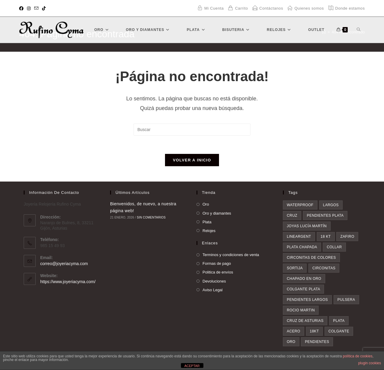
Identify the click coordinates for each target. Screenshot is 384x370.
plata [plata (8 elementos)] (338, 321)
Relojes (208, 230)
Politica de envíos (217, 272)
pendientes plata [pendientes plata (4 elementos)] (325, 215)
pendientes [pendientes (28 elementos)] (317, 342)
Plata (207, 222)
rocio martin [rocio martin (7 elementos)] (301, 310)
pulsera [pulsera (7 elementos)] (346, 300)
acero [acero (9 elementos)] (293, 331)
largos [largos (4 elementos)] (331, 205)
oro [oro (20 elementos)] (291, 342)
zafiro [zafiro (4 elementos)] (347, 236)
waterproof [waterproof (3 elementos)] (300, 205)
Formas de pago (216, 263)
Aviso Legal (212, 290)
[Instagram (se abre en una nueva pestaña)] (28, 8)
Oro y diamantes (216, 213)
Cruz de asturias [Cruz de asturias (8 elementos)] (305, 321)
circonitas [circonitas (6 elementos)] (323, 268)
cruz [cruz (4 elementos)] (292, 215)
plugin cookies (369, 363)
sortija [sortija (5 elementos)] (295, 268)
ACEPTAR (192, 366)
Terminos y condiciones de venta (230, 254)
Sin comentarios (151, 217)
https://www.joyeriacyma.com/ (67, 281)
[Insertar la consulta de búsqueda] (192, 130)
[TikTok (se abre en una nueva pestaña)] (43, 8)
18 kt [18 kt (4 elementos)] (326, 236)
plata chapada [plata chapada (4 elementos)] (302, 247)
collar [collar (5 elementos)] (334, 247)
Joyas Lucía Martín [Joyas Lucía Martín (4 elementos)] (307, 226)
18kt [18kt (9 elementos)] (314, 331)
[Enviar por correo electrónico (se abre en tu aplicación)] (36, 8)
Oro (205, 204)
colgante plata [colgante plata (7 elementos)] (303, 289)
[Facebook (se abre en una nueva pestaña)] (22, 8)
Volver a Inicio (192, 160)
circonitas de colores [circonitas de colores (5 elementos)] (311, 257)
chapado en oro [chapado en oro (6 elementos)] (304, 279)
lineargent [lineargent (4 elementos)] (299, 236)
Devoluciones (214, 281)
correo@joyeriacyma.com (64, 263)
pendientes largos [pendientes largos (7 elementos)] (307, 300)
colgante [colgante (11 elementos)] (338, 331)
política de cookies (358, 356)
